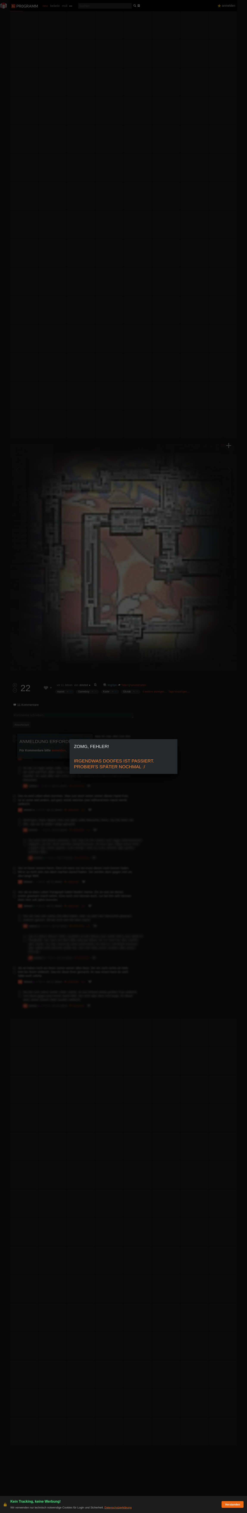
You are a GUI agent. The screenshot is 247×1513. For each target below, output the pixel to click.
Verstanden (232, 1504)
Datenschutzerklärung (117, 1507)
